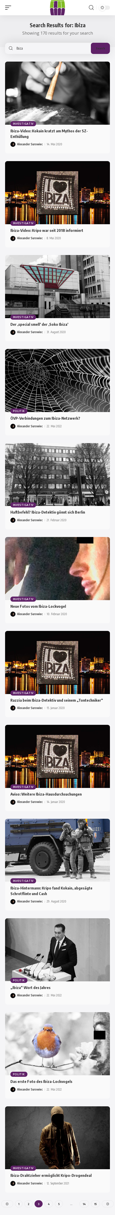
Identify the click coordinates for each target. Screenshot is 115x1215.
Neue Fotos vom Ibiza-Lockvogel (38, 606)
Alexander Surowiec (30, 144)
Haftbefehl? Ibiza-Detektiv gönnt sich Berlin (47, 512)
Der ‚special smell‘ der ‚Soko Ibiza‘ (39, 324)
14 (84, 1204)
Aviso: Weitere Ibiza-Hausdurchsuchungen (46, 794)
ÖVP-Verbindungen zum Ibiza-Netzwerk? (45, 418)
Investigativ (23, 123)
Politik (19, 411)
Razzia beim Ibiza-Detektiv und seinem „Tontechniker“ (56, 700)
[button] (9, 8)
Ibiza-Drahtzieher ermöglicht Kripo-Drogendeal (51, 1175)
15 (95, 1204)
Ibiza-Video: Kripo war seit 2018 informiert (46, 230)
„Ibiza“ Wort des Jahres (30, 987)
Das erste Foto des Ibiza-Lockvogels (41, 1081)
